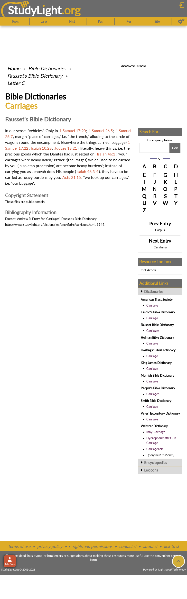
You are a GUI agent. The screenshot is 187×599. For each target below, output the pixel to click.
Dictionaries (153, 291)
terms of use (19, 546)
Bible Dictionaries (47, 68)
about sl (150, 546)
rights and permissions (92, 546)
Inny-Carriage (155, 432)
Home (13, 68)
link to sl (171, 546)
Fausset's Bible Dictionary (34, 76)
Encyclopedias (155, 462)
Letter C (15, 83)
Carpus (160, 230)
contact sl (127, 546)
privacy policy (49, 546)
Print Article (148, 270)
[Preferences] (181, 21)
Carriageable (155, 449)
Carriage (152, 305)
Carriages (152, 331)
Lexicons (151, 470)
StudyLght (35, 10)
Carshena (160, 247)
